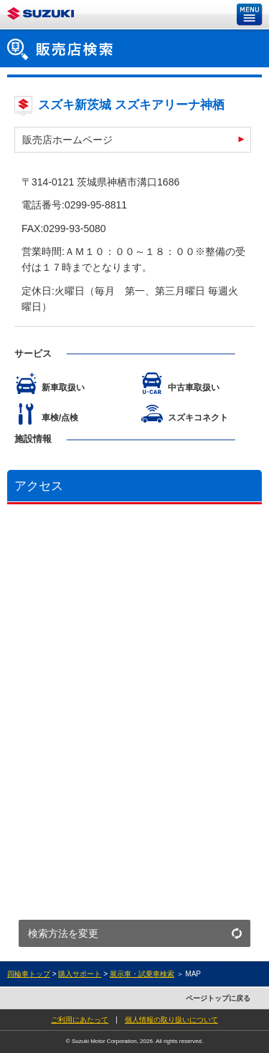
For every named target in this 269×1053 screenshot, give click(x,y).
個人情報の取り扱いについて (171, 1020)
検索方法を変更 (63, 933)
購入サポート (79, 974)
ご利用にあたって (79, 1020)
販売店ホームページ (67, 139)
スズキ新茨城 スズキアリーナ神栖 (131, 105)
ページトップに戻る (218, 998)
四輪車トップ (28, 974)
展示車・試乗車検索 (142, 974)
